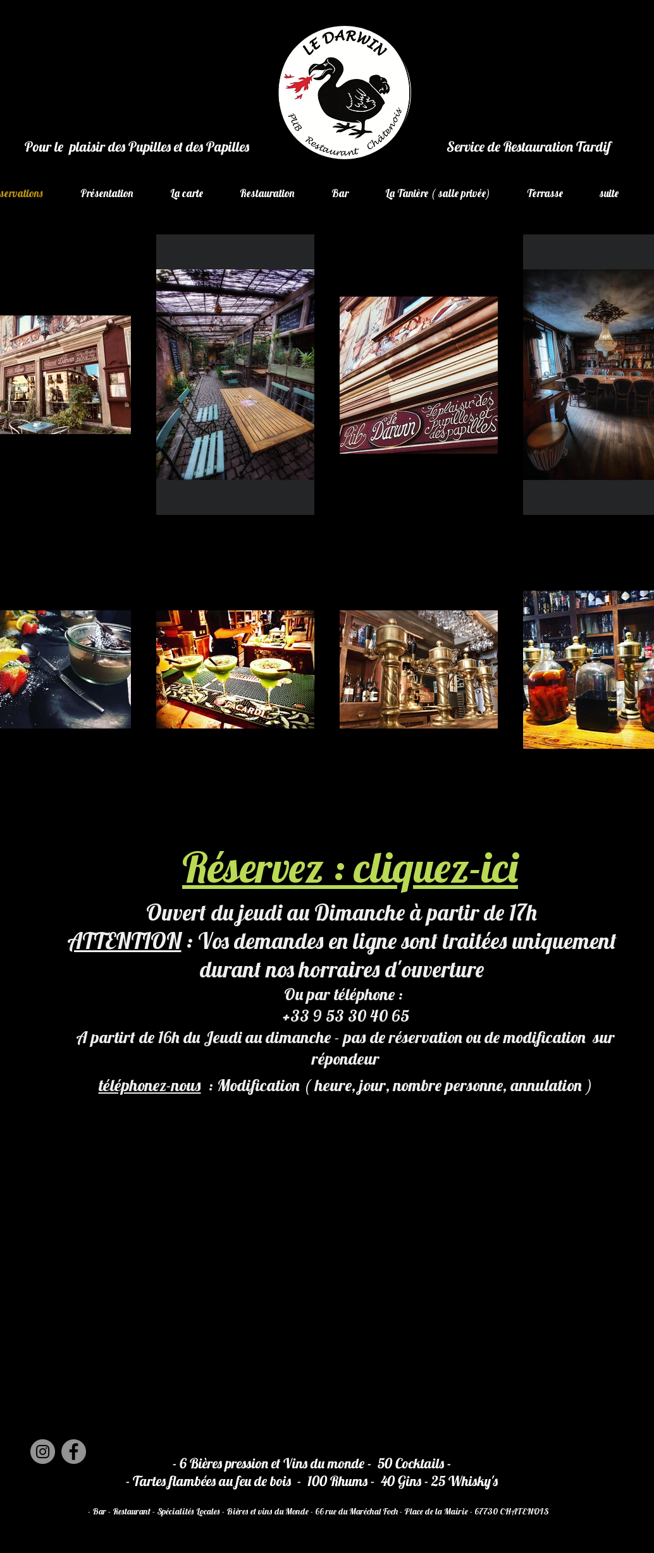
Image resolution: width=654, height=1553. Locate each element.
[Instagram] (42, 1451)
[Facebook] (73, 1451)
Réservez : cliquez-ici (350, 866)
